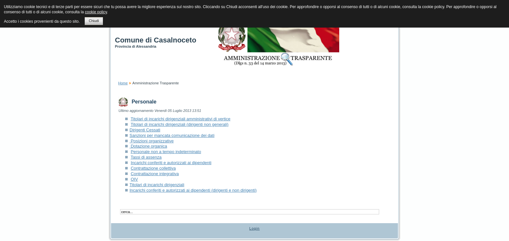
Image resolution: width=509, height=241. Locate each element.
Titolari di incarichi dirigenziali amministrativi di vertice (180, 118)
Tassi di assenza (145, 157)
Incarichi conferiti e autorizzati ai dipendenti (171, 162)
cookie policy (96, 12)
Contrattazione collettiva (153, 168)
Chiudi (94, 21)
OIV (134, 179)
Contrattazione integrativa (155, 173)
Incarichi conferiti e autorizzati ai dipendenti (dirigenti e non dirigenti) (193, 190)
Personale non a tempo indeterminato (166, 151)
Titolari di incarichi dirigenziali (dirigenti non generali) (179, 124)
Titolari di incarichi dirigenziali (157, 184)
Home (123, 83)
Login (254, 228)
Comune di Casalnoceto (155, 40)
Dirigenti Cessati (145, 129)
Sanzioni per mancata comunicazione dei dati (172, 135)
